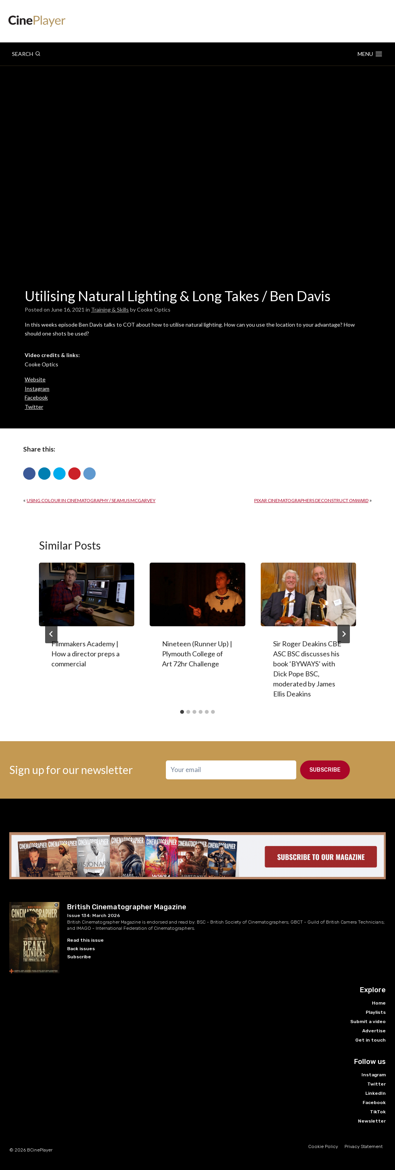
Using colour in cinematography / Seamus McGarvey (91, 500)
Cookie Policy (323, 1146)
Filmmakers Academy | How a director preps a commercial (85, 653)
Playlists (376, 1012)
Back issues (81, 948)
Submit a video (368, 1021)
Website (35, 379)
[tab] (182, 712)
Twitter (34, 406)
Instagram (37, 388)
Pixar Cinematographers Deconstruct (311, 500)
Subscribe (325, 768)
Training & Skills (110, 309)
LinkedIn (375, 1093)
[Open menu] (370, 54)
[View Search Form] (26, 54)
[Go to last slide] (51, 634)
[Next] (344, 634)
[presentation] (86, 594)
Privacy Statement (363, 1146)
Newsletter (372, 1121)
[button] (29, 473)
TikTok (378, 1111)
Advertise (374, 1030)
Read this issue (85, 940)
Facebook (36, 397)
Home (379, 1003)
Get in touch (370, 1040)
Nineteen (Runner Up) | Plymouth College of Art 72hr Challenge (197, 653)
